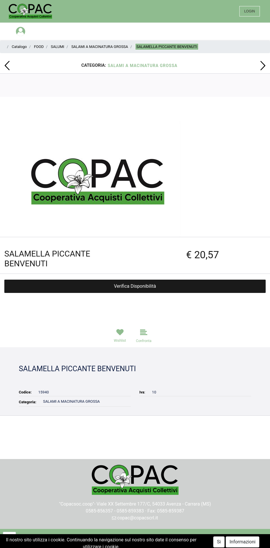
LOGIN (249, 11)
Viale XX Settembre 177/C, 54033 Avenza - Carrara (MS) (154, 504)
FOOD (39, 46)
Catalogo (19, 46)
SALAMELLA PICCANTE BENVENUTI (166, 46)
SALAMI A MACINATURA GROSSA (99, 46)
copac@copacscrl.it (135, 518)
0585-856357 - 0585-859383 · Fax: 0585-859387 (135, 511)
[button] (7, 65)
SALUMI (57, 46)
